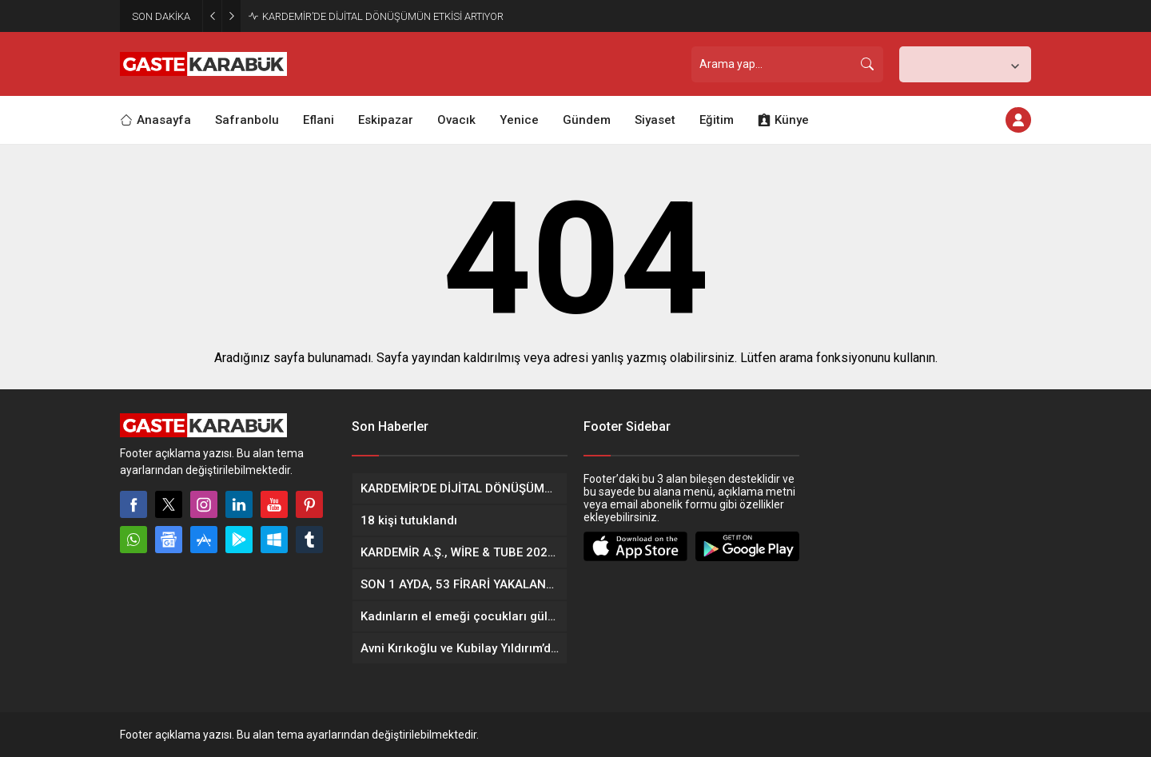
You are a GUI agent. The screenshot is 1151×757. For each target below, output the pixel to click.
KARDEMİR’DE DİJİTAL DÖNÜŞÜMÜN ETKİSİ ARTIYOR (383, 16)
